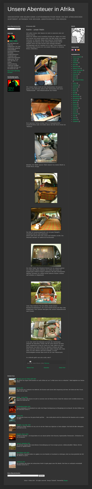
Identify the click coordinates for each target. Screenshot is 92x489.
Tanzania (75, 114)
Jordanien (75, 85)
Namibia (75, 100)
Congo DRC (76, 72)
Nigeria (75, 102)
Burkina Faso (76, 68)
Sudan (74, 110)
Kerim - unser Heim (22, 397)
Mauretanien (76, 96)
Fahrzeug (46, 363)
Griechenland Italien (78, 80)
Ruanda (75, 104)
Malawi (75, 91)
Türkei (74, 118)
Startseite (46, 368)
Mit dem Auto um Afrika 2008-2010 (26, 379)
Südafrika (75, 108)
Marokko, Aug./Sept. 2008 (24, 425)
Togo (74, 116)
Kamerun (75, 87)
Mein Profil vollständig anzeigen (14, 71)
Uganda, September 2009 (23, 443)
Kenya (74, 89)
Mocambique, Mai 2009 (23, 453)
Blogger (66, 480)
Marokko (75, 95)
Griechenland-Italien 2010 (23, 407)
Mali (74, 93)
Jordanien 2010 (21, 462)
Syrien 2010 (20, 388)
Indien (74, 83)
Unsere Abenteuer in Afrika (41, 9)
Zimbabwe (75, 121)
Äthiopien (75, 63)
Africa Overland (77, 57)
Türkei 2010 (20, 416)
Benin (74, 65)
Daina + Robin (13, 41)
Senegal (75, 106)
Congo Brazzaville (78, 70)
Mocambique (76, 98)
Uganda (75, 119)
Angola (75, 61)
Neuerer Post (30, 368)
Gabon (74, 76)
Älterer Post (62, 368)
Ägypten (75, 59)
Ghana (74, 78)
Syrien (74, 112)
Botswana (75, 66)
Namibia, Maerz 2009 (22, 434)
